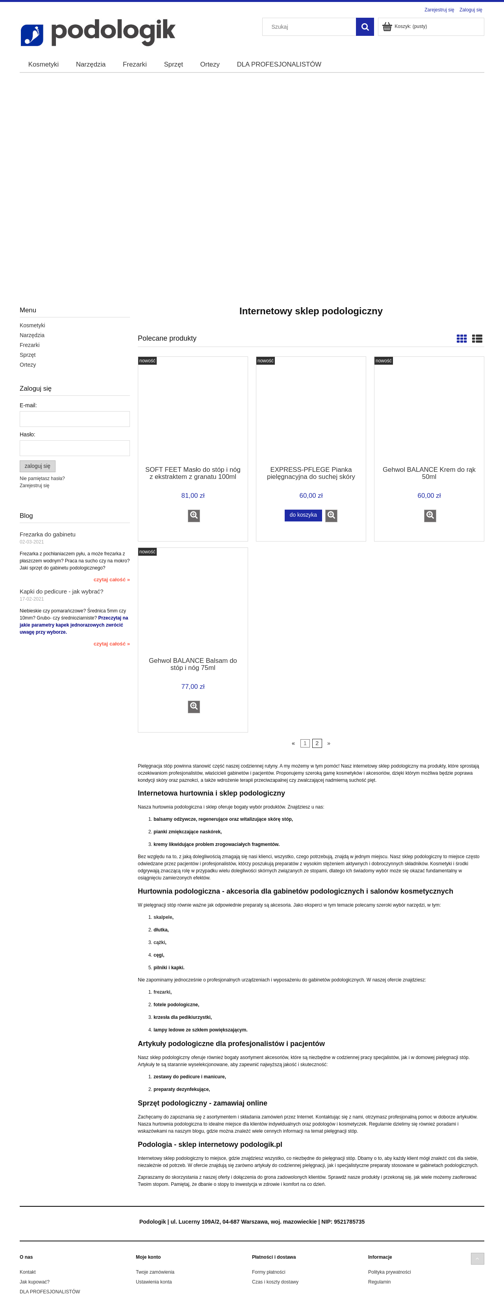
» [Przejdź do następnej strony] (328, 743)
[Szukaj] (365, 27)
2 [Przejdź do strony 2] (317, 743)
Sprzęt (27, 355)
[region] (252, 167)
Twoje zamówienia (155, 1272)
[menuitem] (43, 64)
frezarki (162, 992)
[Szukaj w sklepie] (311, 26)
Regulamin (379, 1282)
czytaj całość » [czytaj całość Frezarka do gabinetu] (112, 579)
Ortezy (28, 365)
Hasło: (27, 434)
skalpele (163, 917)
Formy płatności (268, 1272)
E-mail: (28, 405)
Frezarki (30, 345)
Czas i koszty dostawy (275, 1282)
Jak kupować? (35, 1282)
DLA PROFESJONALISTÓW (50, 1292)
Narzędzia (32, 335)
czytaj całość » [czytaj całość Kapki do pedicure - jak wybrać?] (112, 644)
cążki (159, 942)
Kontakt (28, 1272)
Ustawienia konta (154, 1282)
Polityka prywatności (389, 1272)
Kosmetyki (32, 325)
